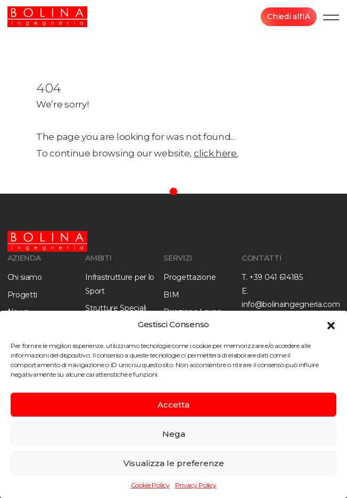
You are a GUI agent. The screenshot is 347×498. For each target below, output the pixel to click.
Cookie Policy (150, 485)
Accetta (173, 405)
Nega (173, 434)
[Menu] (331, 17)
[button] (331, 324)
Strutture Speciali (115, 308)
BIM (171, 295)
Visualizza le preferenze (173, 463)
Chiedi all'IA (288, 16)
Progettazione (189, 277)
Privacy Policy (196, 485)
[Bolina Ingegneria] (47, 16)
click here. (216, 153)
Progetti (22, 295)
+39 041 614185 (276, 277)
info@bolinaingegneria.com (291, 304)
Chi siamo (24, 277)
